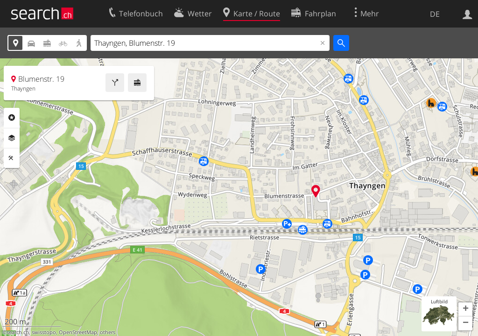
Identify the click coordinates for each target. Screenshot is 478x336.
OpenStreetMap (78, 332)
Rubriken (12, 117)
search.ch (18, 332)
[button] (465, 309)
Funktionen (12, 158)
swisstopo (44, 332)
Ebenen (12, 138)
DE (435, 14)
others (107, 332)
